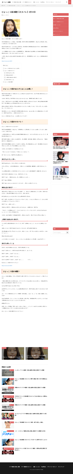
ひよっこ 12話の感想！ (8, 82)
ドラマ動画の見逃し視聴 (16, 2)
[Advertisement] (25, 329)
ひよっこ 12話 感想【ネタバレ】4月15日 (29, 5)
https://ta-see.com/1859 (7, 61)
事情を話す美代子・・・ (10, 75)
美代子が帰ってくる (9, 79)
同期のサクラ (11, 387)
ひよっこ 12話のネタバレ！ (9, 70)
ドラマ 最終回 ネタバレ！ (27, 2)
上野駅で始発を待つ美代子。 (10, 77)
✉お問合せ (42, 2)
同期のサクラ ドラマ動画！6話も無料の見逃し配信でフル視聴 (30, 405)
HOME (4, 5)
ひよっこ (18, 5)
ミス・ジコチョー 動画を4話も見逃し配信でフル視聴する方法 (30, 431)
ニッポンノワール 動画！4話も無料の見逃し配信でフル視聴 (29, 370)
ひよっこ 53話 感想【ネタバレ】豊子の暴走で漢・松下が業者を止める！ (31, 379)
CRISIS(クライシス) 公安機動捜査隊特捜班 (8, 396)
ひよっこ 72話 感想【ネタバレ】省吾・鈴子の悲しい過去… (29, 422)
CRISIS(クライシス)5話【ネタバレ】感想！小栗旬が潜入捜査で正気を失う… (31, 449)
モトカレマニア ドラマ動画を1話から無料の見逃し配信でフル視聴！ (30, 414)
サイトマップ (58, 2)
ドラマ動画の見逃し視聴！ (11, 5)
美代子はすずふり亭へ (9, 73)
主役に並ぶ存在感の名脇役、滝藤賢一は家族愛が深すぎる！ (60, 162)
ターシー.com (6, 2)
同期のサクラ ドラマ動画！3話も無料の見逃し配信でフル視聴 (30, 387)
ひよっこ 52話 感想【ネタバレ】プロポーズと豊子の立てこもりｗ (31, 439)
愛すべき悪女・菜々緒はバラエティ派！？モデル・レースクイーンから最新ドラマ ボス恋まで (60, 178)
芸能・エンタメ (36, 2)
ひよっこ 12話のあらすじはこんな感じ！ (11, 68)
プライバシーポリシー (50, 2)
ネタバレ (12, 370)
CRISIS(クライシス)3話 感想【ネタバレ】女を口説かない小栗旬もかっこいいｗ (31, 397)
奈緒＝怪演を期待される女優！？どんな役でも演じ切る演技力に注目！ (60, 147)
